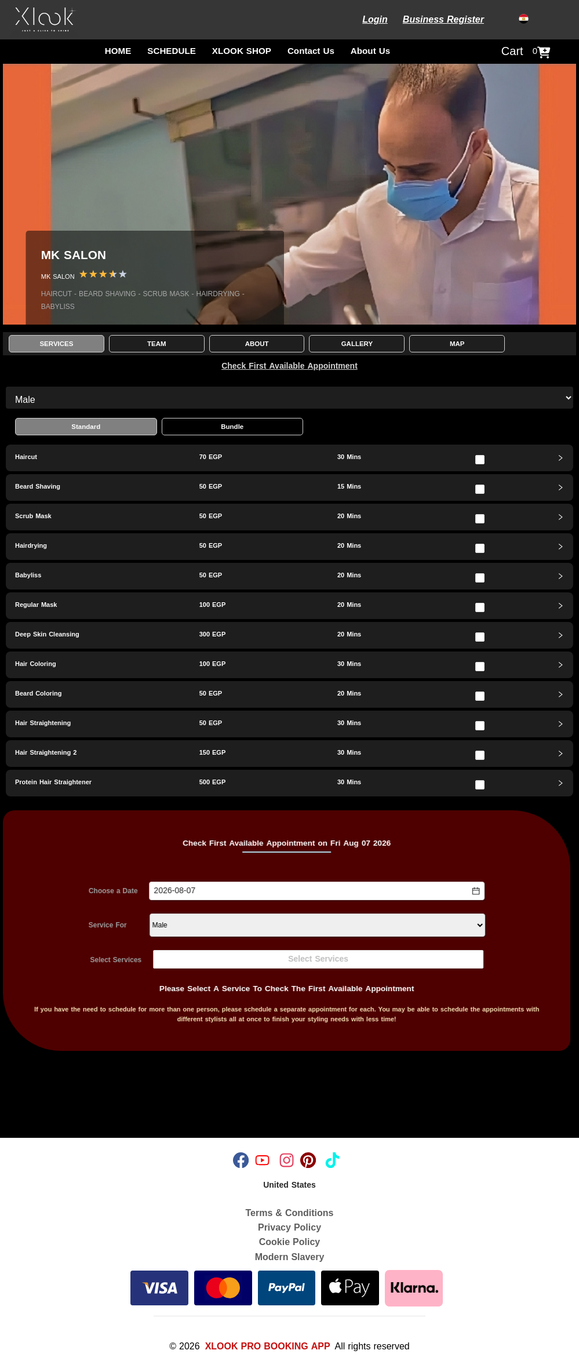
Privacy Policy (289, 1227)
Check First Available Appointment (289, 366)
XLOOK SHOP (241, 51)
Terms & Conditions (290, 1213)
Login (375, 19)
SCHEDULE (171, 51)
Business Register (443, 19)
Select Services (79, 960)
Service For (71, 925)
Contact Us (310, 51)
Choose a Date (76, 891)
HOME (118, 51)
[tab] (289, 458)
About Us (370, 51)
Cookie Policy (289, 1242)
